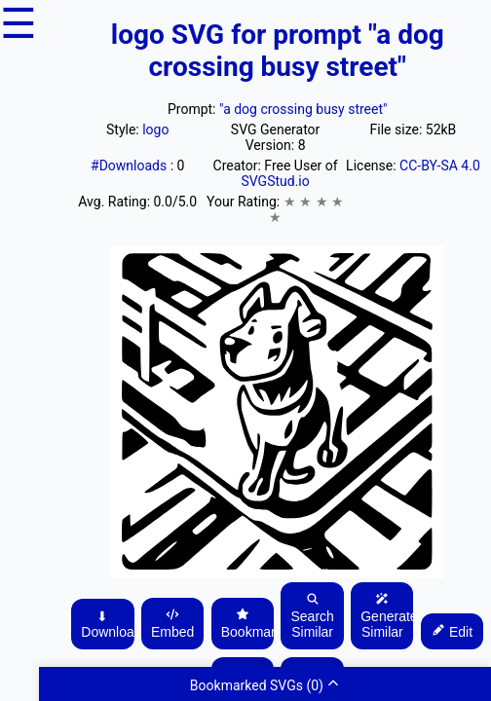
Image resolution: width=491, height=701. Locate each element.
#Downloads (130, 165)
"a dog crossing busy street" (303, 109)
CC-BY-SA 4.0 (439, 165)
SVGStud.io (275, 181)
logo (155, 129)
